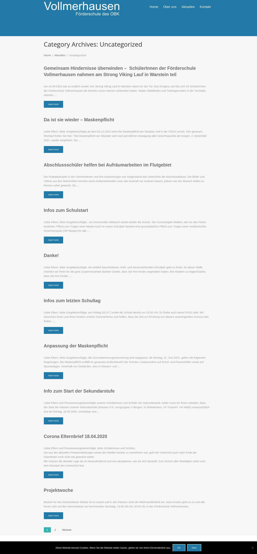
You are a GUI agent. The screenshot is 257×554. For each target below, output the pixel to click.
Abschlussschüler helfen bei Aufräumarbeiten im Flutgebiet (108, 164)
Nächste (66, 530)
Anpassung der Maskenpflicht (76, 345)
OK (179, 547)
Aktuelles (188, 7)
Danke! (51, 255)
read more (53, 104)
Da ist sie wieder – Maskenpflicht (79, 119)
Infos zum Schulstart (66, 210)
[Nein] (252, 547)
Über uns (169, 7)
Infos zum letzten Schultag (72, 300)
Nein (194, 547)
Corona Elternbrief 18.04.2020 (75, 436)
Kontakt (205, 7)
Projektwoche (58, 490)
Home (154, 7)
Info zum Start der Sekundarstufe (79, 390)
